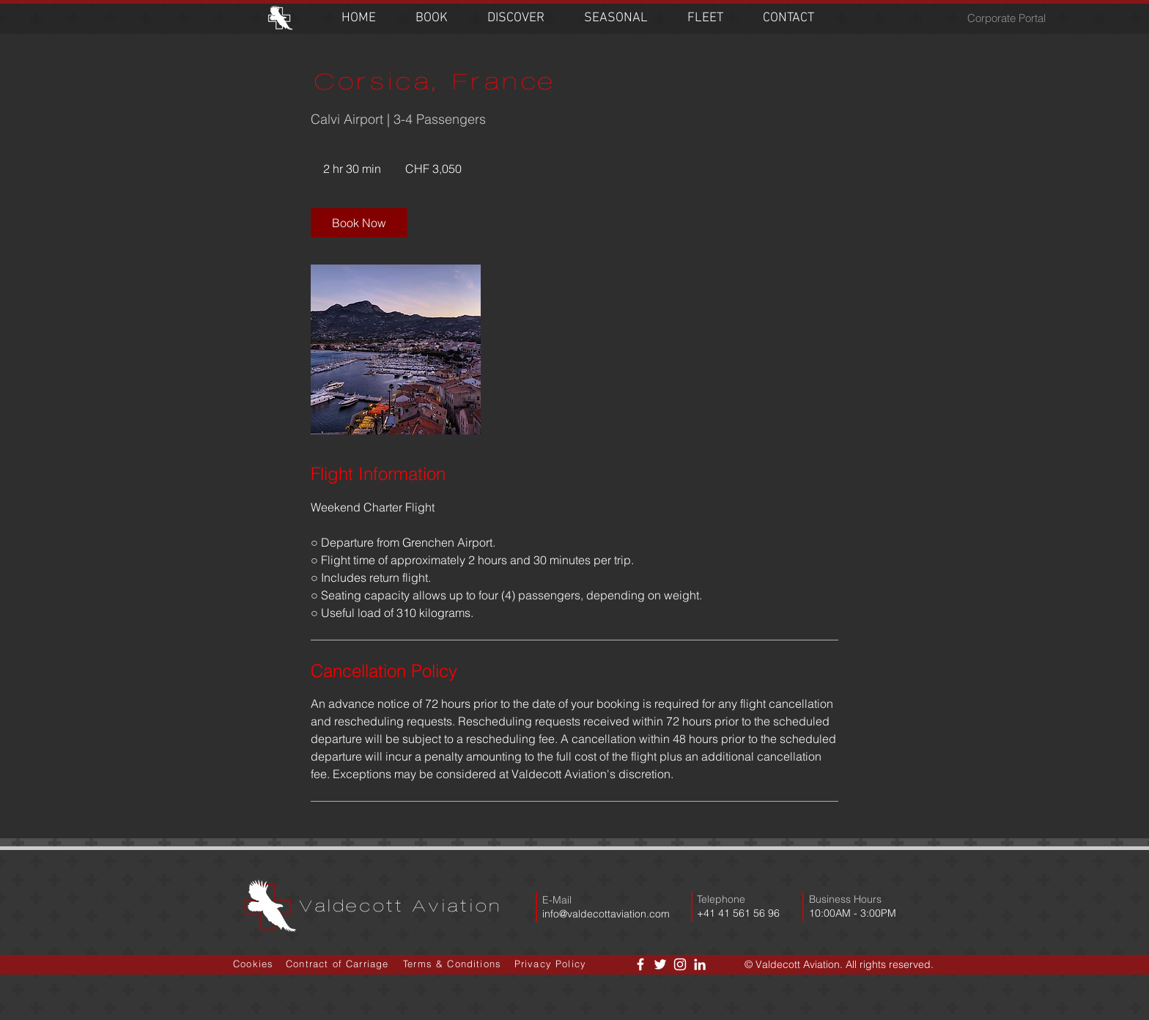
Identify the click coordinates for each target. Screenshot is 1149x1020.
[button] (432, 18)
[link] (359, 222)
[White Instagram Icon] (680, 964)
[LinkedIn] (700, 964)
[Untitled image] (396, 350)
